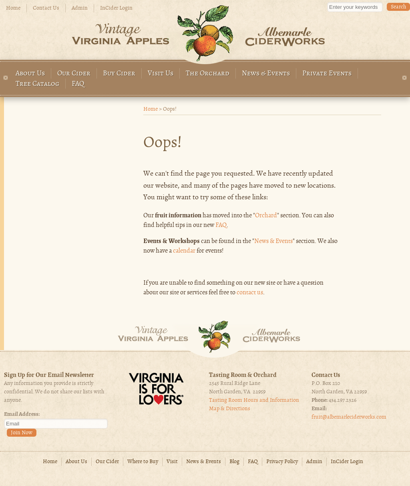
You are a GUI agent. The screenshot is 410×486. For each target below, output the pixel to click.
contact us (250, 292)
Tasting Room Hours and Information (254, 400)
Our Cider (73, 73)
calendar (184, 251)
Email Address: (22, 414)
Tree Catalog (37, 84)
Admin (80, 8)
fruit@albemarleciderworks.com (349, 417)
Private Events (327, 73)
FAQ (78, 84)
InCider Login (116, 8)
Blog (234, 462)
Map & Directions (229, 409)
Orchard (266, 215)
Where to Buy (142, 462)
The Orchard (207, 73)
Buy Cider (119, 73)
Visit (172, 462)
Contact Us (46, 8)
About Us (30, 73)
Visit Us (160, 73)
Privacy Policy (282, 462)
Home (13, 8)
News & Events (266, 73)
